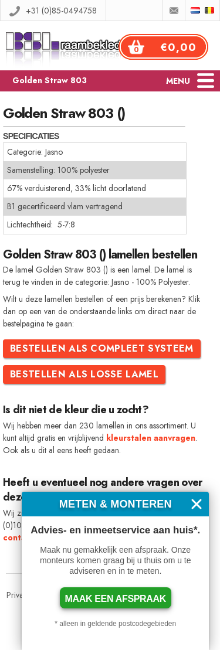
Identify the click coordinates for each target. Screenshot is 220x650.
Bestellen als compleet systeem (102, 348)
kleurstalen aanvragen (150, 438)
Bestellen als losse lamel (84, 374)
